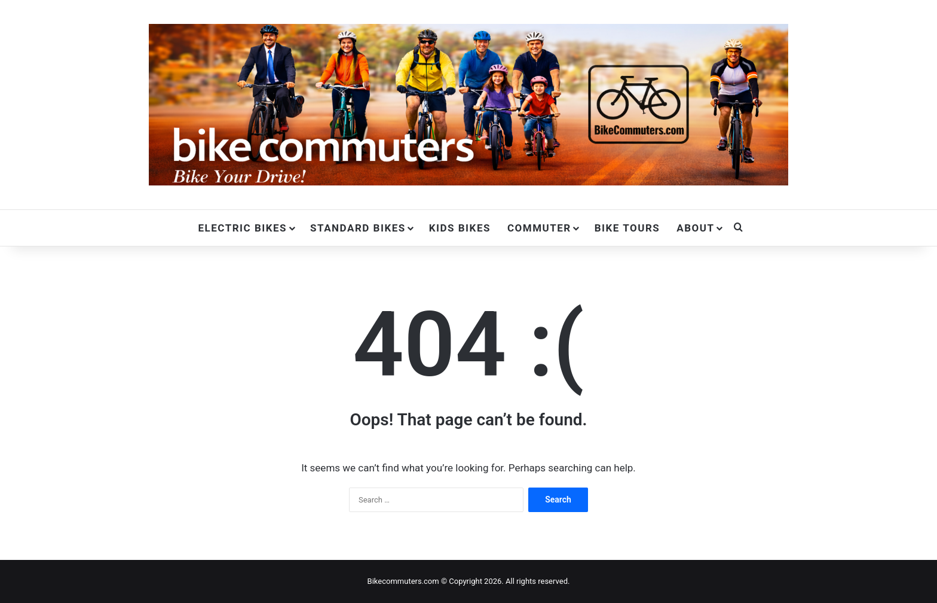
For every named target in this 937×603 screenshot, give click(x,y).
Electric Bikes (242, 228)
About (695, 228)
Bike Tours (627, 228)
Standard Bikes (358, 228)
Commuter (539, 228)
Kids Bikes (460, 228)
